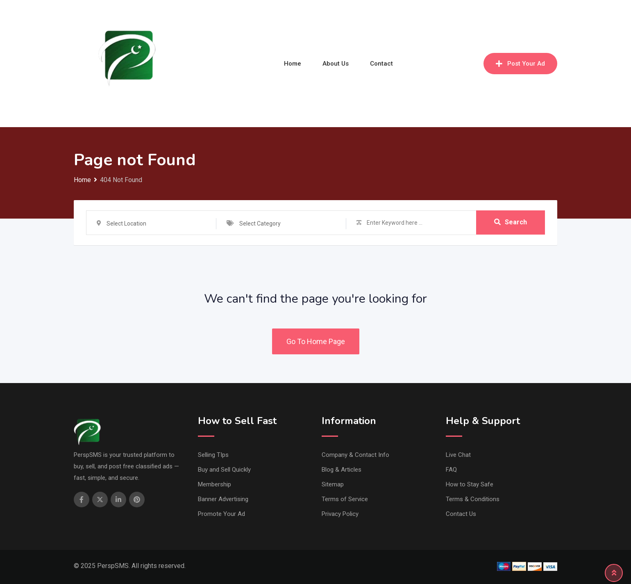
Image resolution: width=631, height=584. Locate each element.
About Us (335, 63)
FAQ (451, 469)
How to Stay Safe (469, 484)
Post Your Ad (520, 63)
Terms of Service (345, 499)
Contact (381, 63)
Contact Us (461, 514)
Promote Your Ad (221, 514)
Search (510, 222)
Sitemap (333, 484)
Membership (214, 484)
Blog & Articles (341, 469)
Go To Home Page (315, 341)
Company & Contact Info (355, 455)
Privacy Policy (340, 514)
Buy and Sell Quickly (224, 469)
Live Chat (458, 455)
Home (292, 63)
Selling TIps (213, 455)
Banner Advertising (223, 499)
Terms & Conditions (472, 499)
